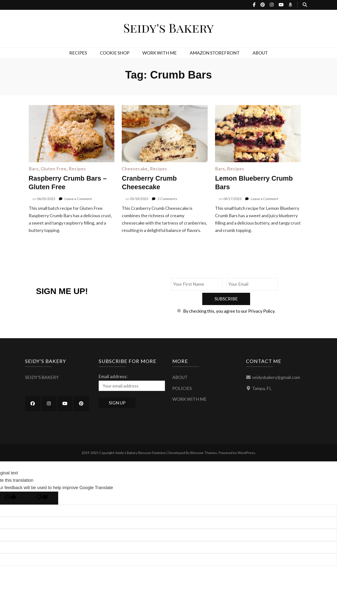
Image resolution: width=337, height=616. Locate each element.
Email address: (113, 361)
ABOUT (260, 52)
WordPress (246, 438)
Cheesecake (135, 168)
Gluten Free (54, 168)
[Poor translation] (42, 483)
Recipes (77, 168)
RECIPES (78, 52)
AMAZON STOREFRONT (215, 52)
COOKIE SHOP (114, 52)
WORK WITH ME (159, 52)
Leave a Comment (78, 198)
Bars (34, 168)
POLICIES (182, 373)
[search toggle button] (305, 5)
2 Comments (167, 198)
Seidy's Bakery (168, 27)
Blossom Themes (203, 438)
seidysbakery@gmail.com (276, 362)
